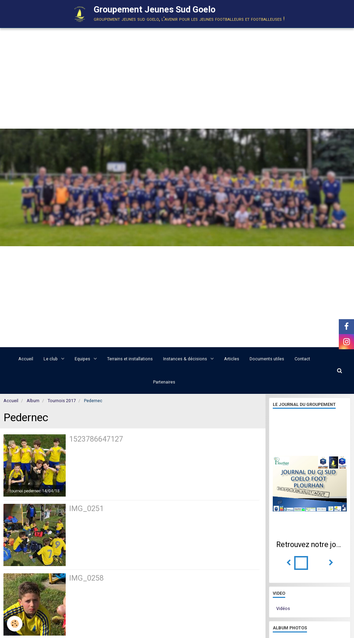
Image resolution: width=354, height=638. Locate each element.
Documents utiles (267, 358)
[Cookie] (14, 623)
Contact (302, 358)
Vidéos (283, 608)
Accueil (25, 358)
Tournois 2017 (62, 400)
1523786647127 (96, 439)
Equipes (83, 358)
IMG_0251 (86, 508)
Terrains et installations (130, 358)
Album (33, 400)
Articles (231, 358)
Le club (51, 358)
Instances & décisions (185, 358)
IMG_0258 (86, 578)
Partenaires (164, 382)
